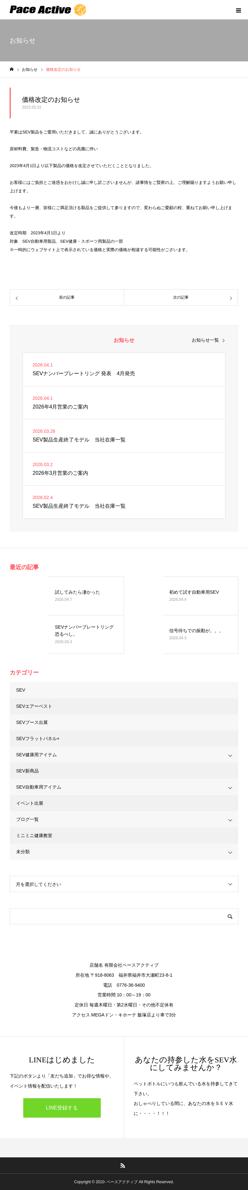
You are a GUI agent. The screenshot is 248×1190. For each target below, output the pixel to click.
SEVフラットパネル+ (37, 738)
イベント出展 (29, 803)
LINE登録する (62, 1107)
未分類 (23, 851)
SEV (20, 690)
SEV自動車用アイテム (38, 787)
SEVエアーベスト (34, 706)
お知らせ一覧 (205, 340)
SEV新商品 (27, 770)
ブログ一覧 (27, 819)
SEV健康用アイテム (36, 754)
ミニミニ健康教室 (34, 835)
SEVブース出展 (32, 722)
